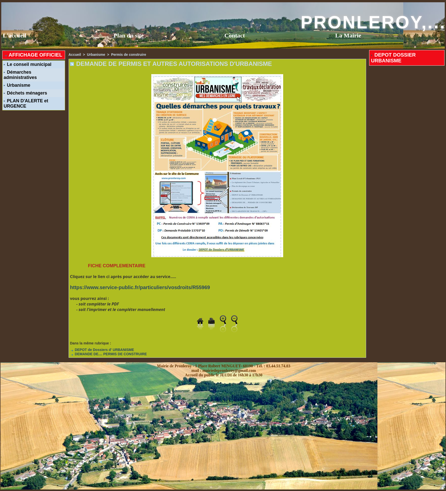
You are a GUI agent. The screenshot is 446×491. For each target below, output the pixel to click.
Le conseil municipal (28, 64)
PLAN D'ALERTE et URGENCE (26, 103)
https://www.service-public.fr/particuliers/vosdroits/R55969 (140, 287)
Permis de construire (128, 55)
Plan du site (129, 35)
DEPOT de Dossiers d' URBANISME (102, 350)
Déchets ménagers (25, 93)
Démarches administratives (20, 75)
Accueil (75, 55)
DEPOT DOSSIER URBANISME (393, 57)
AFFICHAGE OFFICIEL (33, 55)
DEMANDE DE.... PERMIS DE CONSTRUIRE (108, 354)
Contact (234, 35)
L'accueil (14, 35)
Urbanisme (17, 85)
